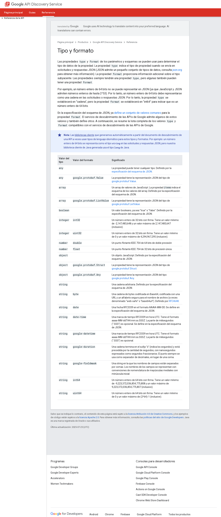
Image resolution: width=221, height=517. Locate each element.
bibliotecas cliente (84, 135)
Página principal (13, 12)
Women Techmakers (62, 483)
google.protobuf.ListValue (126, 204)
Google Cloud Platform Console (153, 472)
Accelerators (58, 478)
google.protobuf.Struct (124, 268)
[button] (22, 18)
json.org (177, 70)
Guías (32, 12)
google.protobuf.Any (123, 278)
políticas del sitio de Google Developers (163, 417)
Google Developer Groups (64, 467)
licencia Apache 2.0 (89, 417)
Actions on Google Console (150, 489)
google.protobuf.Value (124, 181)
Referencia (132, 42)
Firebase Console (145, 483)
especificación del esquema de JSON (132, 171)
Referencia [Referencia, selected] (48, 12)
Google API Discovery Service (107, 42)
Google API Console (146, 467)
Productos (83, 42)
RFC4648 (174, 301)
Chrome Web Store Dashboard (152, 500)
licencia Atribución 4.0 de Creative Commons (150, 414)
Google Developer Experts (65, 472)
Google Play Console (147, 478)
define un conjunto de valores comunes (137, 112)
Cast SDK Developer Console (151, 494)
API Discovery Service (36, 4)
